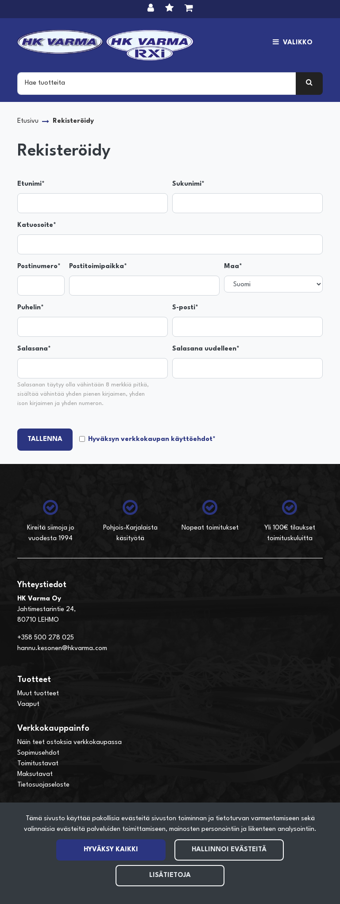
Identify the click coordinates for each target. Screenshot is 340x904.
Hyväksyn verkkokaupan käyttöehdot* (152, 439)
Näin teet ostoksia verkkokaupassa (69, 742)
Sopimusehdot (38, 753)
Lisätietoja (170, 875)
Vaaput (28, 704)
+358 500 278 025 (45, 638)
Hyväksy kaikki (111, 849)
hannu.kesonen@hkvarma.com (62, 648)
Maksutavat (35, 774)
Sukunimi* (188, 184)
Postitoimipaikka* (98, 266)
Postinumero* (39, 266)
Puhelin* (30, 307)
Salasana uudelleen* (206, 349)
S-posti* (185, 307)
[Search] (156, 83)
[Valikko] (293, 43)
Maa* (233, 266)
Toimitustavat (37, 763)
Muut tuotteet (38, 693)
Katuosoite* (36, 225)
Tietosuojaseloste (43, 785)
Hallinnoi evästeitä (229, 849)
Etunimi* (31, 184)
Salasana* (34, 349)
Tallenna (44, 439)
